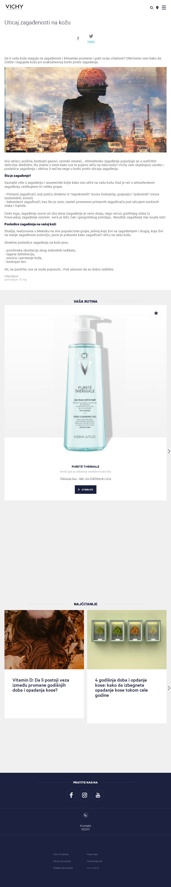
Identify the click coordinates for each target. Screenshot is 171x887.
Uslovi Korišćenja (61, 854)
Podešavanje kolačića (63, 867)
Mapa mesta (92, 854)
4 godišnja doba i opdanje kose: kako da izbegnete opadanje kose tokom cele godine (121, 687)
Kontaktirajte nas (94, 861)
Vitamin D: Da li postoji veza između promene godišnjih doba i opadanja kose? (40, 685)
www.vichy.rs (93, 867)
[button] (164, 7)
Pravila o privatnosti (62, 861)
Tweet (91, 41)
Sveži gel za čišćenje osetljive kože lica (85, 471)
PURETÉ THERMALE (85, 466)
